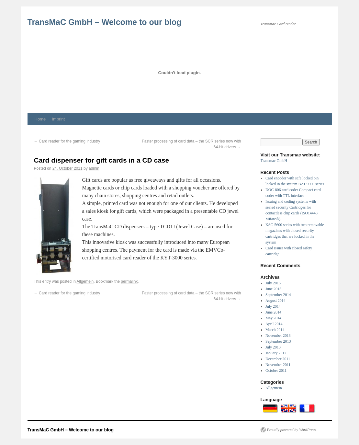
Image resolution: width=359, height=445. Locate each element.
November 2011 (277, 364)
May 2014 (273, 318)
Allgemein (85, 281)
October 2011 (275, 370)
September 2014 (278, 294)
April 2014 (273, 324)
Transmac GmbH (274, 160)
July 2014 (273, 306)
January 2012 (275, 353)
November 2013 (278, 335)
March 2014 (274, 329)
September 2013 (278, 341)
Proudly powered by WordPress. (292, 430)
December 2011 (277, 359)
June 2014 (273, 312)
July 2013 (273, 347)
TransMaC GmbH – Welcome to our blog (105, 22)
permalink (129, 281)
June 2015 (273, 289)
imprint (58, 119)
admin (94, 168)
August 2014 (275, 300)
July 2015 (273, 283)
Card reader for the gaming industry (67, 141)
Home (40, 119)
